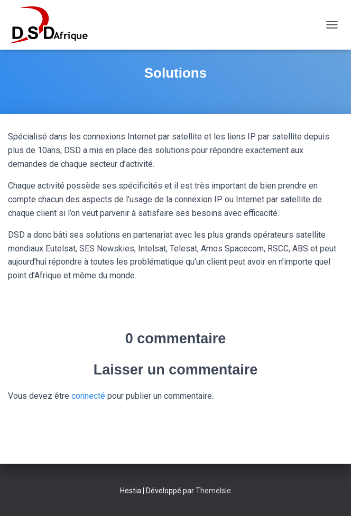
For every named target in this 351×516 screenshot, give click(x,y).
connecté (88, 396)
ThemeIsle (213, 490)
